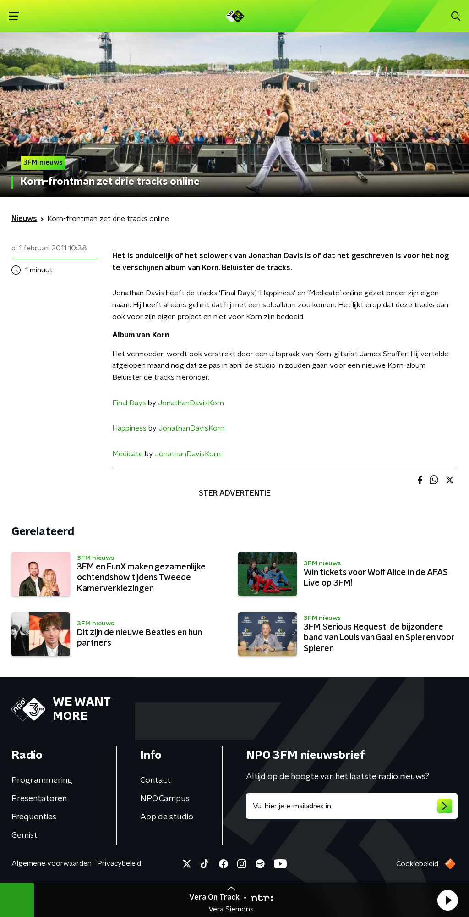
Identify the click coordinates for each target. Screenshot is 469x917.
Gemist (24, 835)
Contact (155, 780)
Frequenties (33, 817)
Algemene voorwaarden (51, 863)
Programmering (41, 780)
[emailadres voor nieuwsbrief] (352, 806)
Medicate (127, 454)
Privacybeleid (119, 863)
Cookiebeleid (417, 863)
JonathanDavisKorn (191, 403)
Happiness (129, 428)
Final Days (129, 403)
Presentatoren (39, 799)
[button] (447, 900)
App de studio (166, 817)
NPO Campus (165, 799)
